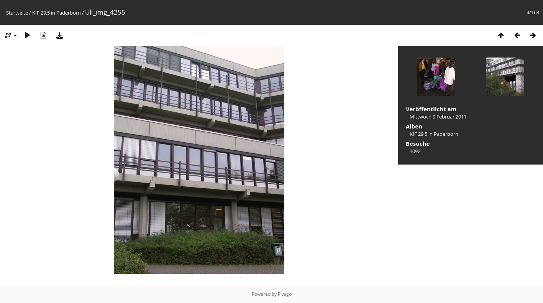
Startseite (17, 12)
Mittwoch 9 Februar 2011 (438, 116)
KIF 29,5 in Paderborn (56, 12)
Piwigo (285, 294)
